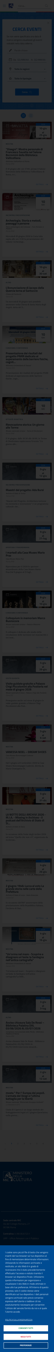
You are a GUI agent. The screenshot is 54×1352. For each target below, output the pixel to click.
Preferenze (26, 1345)
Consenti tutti (26, 1328)
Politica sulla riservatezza (18, 1320)
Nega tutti (26, 1336)
